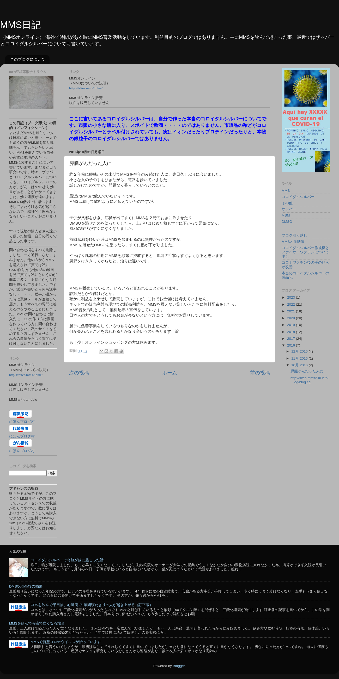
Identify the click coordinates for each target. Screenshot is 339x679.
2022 (291, 304)
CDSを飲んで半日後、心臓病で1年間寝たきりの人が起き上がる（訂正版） (92, 605)
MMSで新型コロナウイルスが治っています (66, 642)
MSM (286, 215)
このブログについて (27, 59)
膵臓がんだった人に (306, 371)
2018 (291, 332)
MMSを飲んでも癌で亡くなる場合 (37, 623)
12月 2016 (300, 351)
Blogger (179, 666)
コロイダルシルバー (298, 197)
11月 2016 (300, 358)
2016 (291, 345)
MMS (286, 191)
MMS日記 (20, 25)
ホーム (169, 372)
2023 (291, 297)
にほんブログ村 (22, 422)
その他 (287, 203)
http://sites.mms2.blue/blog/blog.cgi (309, 380)
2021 (291, 311)
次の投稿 (79, 372)
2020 (291, 318)
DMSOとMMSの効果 (26, 586)
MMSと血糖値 (293, 242)
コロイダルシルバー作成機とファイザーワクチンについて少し (305, 252)
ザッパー (289, 209)
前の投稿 (260, 372)
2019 (291, 325)
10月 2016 (300, 365)
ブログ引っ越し (294, 235)
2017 (291, 339)
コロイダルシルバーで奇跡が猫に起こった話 (67, 560)
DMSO (287, 222)
